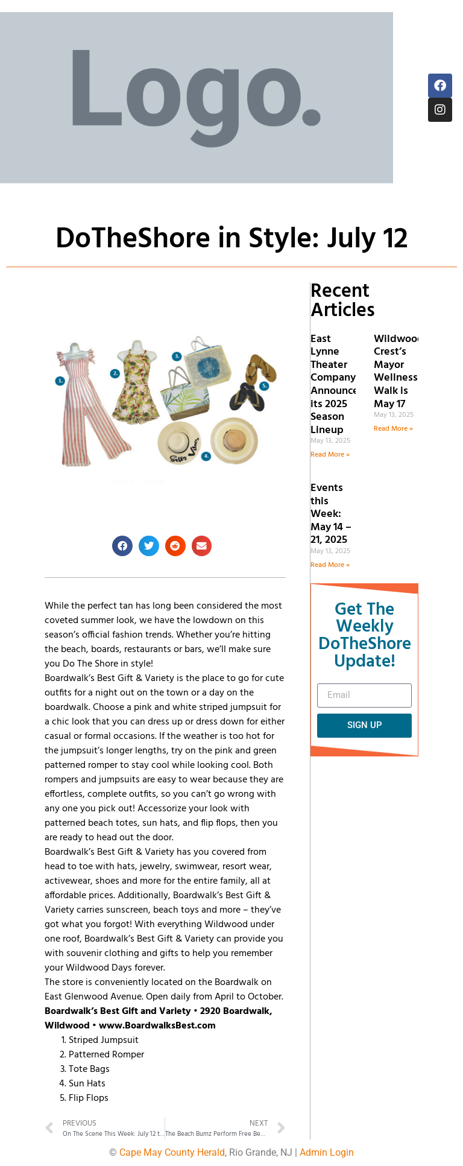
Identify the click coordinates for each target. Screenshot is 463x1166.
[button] (122, 546)
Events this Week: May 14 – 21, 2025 (330, 514)
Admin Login (327, 1152)
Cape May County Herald (172, 1152)
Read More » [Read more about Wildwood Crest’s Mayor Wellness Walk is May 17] (393, 429)
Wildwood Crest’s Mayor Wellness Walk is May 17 (399, 372)
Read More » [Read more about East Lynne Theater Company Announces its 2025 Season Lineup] (330, 455)
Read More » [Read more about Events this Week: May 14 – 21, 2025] (330, 565)
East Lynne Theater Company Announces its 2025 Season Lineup (337, 385)
